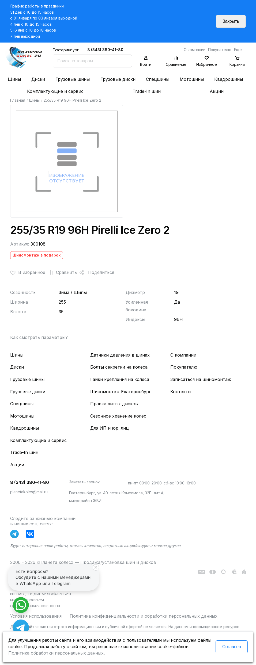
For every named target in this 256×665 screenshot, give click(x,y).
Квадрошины (228, 79)
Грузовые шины (72, 79)
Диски (38, 79)
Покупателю (219, 49)
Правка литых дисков (114, 403)
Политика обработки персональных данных (56, 653)
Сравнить (61, 272)
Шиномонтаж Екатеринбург (120, 391)
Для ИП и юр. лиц (109, 428)
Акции (217, 91)
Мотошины (192, 79)
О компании (194, 49)
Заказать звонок (84, 482)
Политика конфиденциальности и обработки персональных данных (143, 616)
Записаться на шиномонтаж (200, 379)
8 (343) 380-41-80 (105, 49)
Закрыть (231, 21)
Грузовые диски (117, 79)
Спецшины (157, 79)
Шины (14, 79)
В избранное (27, 272)
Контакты (180, 391)
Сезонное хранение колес (118, 416)
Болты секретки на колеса (119, 367)
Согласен (231, 646)
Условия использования (36, 616)
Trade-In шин (147, 91)
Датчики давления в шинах (120, 355)
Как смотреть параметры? (39, 337)
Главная (17, 100)
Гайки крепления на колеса (119, 379)
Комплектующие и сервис (55, 91)
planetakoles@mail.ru (29, 492)
